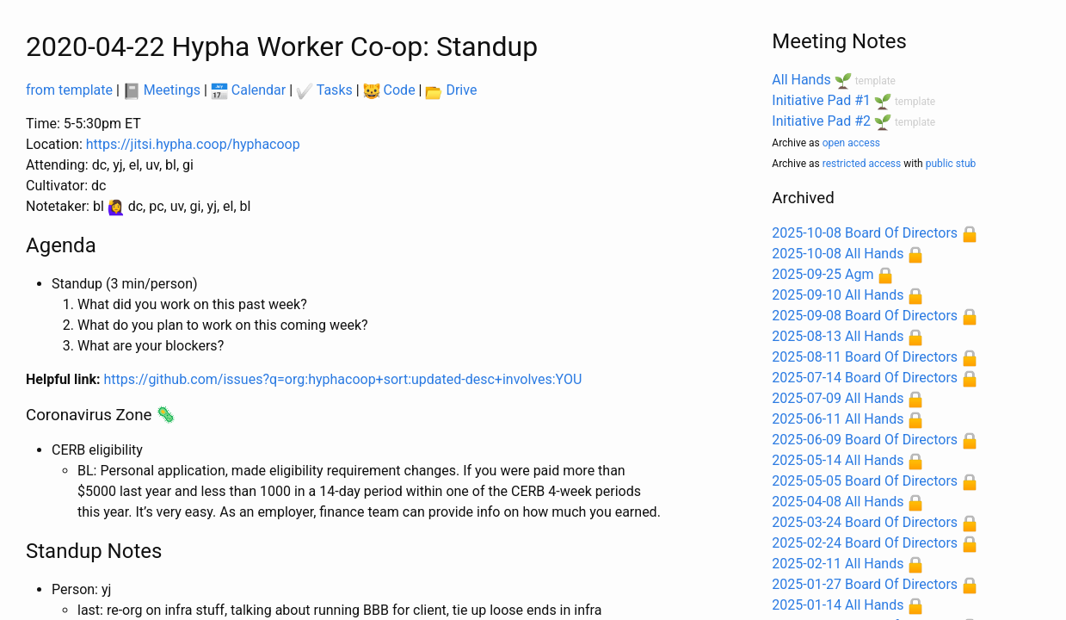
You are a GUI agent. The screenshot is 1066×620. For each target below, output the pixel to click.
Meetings (161, 90)
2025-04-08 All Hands (837, 501)
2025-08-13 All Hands (837, 336)
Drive (451, 90)
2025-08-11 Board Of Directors (865, 357)
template (875, 81)
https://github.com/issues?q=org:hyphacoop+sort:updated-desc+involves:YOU (343, 379)
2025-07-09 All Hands (837, 398)
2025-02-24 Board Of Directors (865, 543)
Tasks (324, 90)
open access (851, 143)
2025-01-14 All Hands (837, 605)
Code (389, 90)
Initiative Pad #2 (821, 121)
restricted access (862, 164)
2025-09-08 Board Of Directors (865, 315)
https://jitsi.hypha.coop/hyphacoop (193, 144)
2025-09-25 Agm (822, 274)
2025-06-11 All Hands (837, 419)
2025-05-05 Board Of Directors (865, 481)
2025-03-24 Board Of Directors (865, 522)
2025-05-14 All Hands (837, 460)
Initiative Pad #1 (821, 100)
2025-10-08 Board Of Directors (865, 233)
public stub (951, 164)
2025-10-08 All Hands (837, 253)
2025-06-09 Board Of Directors (865, 439)
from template (69, 90)
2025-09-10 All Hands (837, 295)
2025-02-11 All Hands (837, 563)
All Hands (801, 79)
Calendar (248, 90)
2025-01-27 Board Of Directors (865, 584)
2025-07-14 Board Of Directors (865, 377)
